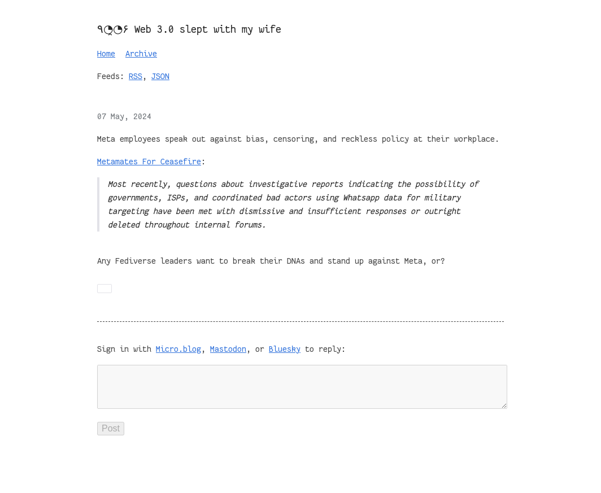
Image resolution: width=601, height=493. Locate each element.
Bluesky (284, 349)
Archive (141, 53)
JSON (160, 76)
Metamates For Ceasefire (149, 161)
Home (106, 53)
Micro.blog (178, 349)
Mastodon (228, 349)
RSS (135, 76)
